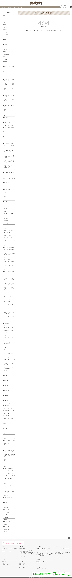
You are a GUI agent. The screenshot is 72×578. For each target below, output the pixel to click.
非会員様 (5, 531)
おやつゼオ (6, 218)
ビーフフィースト (7, 120)
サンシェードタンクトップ (9, 473)
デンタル (5, 27)
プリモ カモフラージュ (8, 330)
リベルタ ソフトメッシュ (8, 307)
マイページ (16, 7)
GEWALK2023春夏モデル (8, 468)
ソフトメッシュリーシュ (8, 353)
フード (5, 17)
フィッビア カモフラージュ (9, 235)
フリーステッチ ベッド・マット (9, 176)
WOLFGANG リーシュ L (9, 420)
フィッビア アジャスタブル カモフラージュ (9, 254)
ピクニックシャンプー (8, 223)
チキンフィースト (7, 122)
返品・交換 (39, 546)
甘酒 (5, 196)
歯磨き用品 (6, 51)
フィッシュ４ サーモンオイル (9, 110)
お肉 (5, 22)
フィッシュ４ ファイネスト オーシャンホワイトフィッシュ (9, 84)
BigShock (6, 395)
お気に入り (9, 7)
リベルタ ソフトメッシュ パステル (9, 317)
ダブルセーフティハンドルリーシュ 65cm (9, 364)
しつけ (5, 63)
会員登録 (65, 5)
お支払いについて (22, 564)
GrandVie (6, 385)
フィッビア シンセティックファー (9, 245)
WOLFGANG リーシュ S (9, 415)
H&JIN (5, 433)
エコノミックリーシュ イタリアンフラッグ (9, 343)
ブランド (4, 71)
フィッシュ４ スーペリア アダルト (9, 92)
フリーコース (6, 526)
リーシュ (5, 340)
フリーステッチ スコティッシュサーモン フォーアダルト (9, 146)
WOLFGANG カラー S (8, 400)
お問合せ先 (56, 546)
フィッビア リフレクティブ (9, 230)
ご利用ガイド (69, 5)
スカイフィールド (7, 112)
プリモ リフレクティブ (8, 327)
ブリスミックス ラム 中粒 (9, 438)
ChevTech (6, 425)
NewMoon (6, 430)
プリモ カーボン (7, 332)
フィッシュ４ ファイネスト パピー (9, 100)
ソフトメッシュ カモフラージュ (9, 262)
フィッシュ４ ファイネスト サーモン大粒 (9, 80)
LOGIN (61, 5)
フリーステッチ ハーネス (9, 172)
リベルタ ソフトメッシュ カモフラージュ (9, 313)
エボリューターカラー (8, 497)
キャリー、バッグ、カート (9, 66)
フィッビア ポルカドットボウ (9, 241)
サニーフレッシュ (7, 182)
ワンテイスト (6, 507)
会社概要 (38, 559)
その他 (5, 29)
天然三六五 (6, 220)
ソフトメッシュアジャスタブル (9, 272)
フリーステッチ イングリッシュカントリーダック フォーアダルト (9, 156)
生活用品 (5, 59)
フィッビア (6, 228)
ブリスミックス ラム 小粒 (9, 440)
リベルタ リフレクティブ (9, 294)
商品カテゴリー (6, 15)
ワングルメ (6, 192)
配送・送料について (22, 563)
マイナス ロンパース (8, 478)
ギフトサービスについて (23, 567)
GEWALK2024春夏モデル (8, 485)
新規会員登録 (4, 561)
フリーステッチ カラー (8, 141)
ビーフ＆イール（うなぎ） (9, 213)
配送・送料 (22, 546)
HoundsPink (6, 428)
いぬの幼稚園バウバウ (7, 517)
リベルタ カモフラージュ (9, 299)
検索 (71, 7)
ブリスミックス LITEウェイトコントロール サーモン (9, 451)
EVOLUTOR (6, 495)
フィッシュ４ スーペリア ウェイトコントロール (9, 96)
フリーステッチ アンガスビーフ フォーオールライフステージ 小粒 (9, 166)
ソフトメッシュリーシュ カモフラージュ (9, 357)
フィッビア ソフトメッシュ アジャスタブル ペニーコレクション (9, 288)
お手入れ (5, 49)
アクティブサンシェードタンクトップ (9, 492)
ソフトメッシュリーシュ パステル (9, 360)
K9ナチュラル (6, 115)
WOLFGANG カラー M (8, 403)
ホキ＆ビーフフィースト (8, 125)
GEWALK (5, 466)
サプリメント (6, 32)
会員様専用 (6, 519)
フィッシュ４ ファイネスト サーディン (9, 89)
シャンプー (6, 56)
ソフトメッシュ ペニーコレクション (9, 268)
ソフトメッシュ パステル (9, 265)
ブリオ (5, 335)
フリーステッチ (6, 138)
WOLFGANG (6, 370)
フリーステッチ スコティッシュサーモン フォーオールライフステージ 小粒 (9, 151)
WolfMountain (6, 372)
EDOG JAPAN (6, 216)
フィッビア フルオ (7, 232)
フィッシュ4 (6, 73)
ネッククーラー (7, 483)
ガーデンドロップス (7, 187)
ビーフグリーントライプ (8, 133)
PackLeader (6, 375)
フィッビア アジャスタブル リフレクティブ (9, 250)
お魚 (5, 24)
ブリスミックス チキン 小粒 (9, 460)
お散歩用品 (6, 34)
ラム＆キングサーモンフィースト (9, 128)
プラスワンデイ (7, 529)
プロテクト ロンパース (8, 480)
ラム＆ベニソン (7, 206)
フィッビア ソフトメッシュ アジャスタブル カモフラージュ (9, 279)
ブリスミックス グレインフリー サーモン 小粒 (9, 447)
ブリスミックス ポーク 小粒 (9, 444)
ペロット (5, 514)
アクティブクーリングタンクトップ (9, 488)
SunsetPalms (6, 380)
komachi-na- (6, 194)
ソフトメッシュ (7, 257)
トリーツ (5, 136)
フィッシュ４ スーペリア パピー (9, 106)
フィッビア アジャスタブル (9, 247)
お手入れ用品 (6, 54)
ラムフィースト (7, 117)
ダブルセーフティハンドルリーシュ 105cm (9, 368)
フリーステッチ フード (8, 143)
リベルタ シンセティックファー (9, 305)
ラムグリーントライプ (8, 131)
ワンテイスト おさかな (8, 512)
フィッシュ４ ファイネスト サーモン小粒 (9, 76)
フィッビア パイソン (8, 237)
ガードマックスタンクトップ (9, 475)
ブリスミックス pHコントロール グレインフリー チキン (9, 455)
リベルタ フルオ (7, 296)
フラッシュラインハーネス (9, 337)
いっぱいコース (7, 524)
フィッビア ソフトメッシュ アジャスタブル (9, 275)
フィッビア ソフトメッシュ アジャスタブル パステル (9, 284)
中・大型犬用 (6, 323)
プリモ (5, 325)
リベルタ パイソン (7, 301)
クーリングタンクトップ (8, 470)
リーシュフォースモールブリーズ (9, 350)
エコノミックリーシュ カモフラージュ (9, 347)
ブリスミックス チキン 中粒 (9, 463)
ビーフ (5, 208)
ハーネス (5, 39)
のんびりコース (7, 521)
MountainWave (7, 390)
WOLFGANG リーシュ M (9, 418)
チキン (5, 211)
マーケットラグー (7, 189)
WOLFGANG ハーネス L (9, 413)
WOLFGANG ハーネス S (9, 408)
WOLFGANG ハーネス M (9, 410)
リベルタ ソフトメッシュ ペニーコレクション (9, 320)
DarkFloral (6, 393)
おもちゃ (5, 61)
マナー (5, 47)
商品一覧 (2, 7)
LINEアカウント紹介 (6, 564)
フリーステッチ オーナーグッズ (9, 179)
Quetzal (5, 398)
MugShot (5, 423)
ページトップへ (69, 538)
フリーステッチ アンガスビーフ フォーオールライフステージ (9, 161)
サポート (21, 559)
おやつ (5, 20)
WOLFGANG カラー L (8, 405)
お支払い (4, 546)
